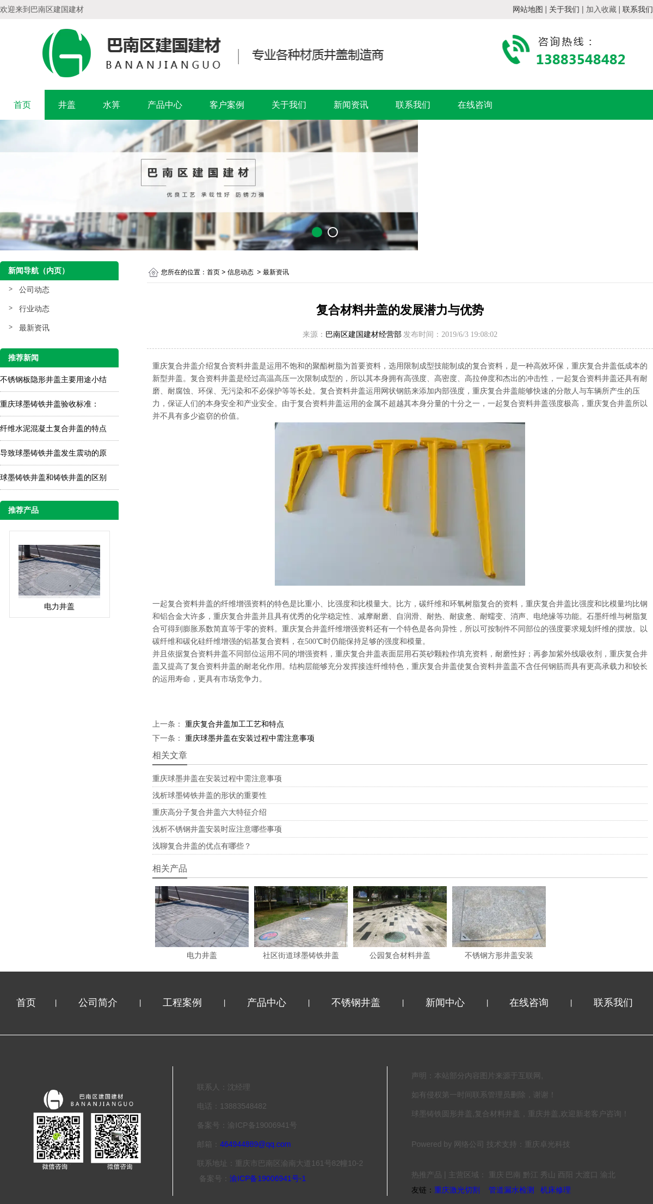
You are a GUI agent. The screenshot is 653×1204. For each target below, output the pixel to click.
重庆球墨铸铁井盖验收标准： (49, 404)
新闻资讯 (351, 104)
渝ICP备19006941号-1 (268, 1178)
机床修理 (555, 1189)
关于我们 (289, 104)
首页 (22, 104)
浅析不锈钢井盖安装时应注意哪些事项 (217, 829)
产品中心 (164, 104)
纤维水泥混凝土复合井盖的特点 (53, 428)
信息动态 (240, 272)
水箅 (111, 104)
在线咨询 (475, 104)
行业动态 (34, 308)
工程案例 (184, 1002)
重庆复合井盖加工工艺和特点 (233, 724)
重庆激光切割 (457, 1189)
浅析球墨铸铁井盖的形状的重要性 (209, 795)
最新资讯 (34, 327)
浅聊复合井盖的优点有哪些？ (201, 845)
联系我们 (413, 104)
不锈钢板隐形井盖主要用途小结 (53, 379)
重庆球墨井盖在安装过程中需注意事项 (249, 738)
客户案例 (227, 104)
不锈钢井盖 (357, 1002)
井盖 (67, 104)
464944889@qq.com (255, 1144)
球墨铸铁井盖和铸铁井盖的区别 (53, 477)
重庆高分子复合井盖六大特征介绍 (209, 812)
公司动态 (34, 289)
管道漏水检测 (511, 1189)
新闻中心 (446, 1002)
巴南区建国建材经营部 (363, 334)
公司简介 (99, 1002)
